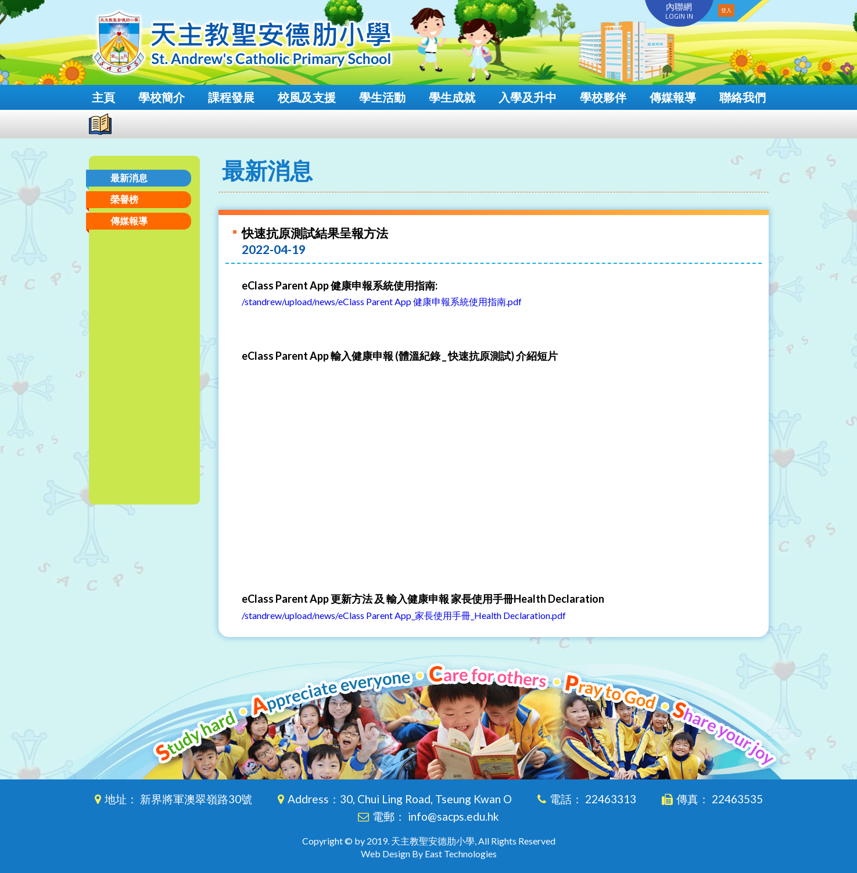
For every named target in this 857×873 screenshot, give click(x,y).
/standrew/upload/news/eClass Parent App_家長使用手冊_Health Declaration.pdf (404, 615)
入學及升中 (528, 97)
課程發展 (231, 97)
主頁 (103, 97)
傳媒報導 (673, 97)
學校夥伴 (603, 97)
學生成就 (452, 97)
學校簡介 (161, 97)
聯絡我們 (742, 97)
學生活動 (382, 97)
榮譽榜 (124, 199)
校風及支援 (307, 97)
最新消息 (129, 177)
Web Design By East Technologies (429, 853)
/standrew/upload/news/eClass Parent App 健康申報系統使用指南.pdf (382, 301)
